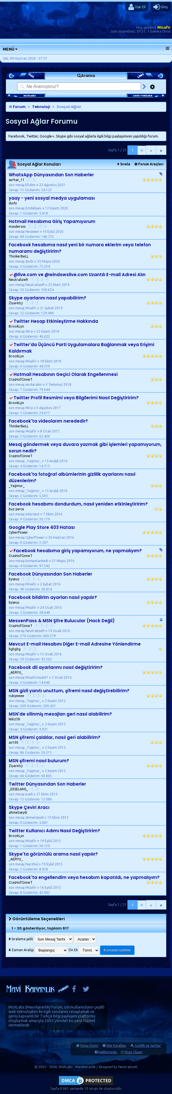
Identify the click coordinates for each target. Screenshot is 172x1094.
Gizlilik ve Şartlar (148, 1045)
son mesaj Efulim (23, 185)
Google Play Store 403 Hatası (42, 527)
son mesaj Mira (22, 331)
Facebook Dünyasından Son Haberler (50, 574)
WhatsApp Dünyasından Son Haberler (51, 175)
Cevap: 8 (15, 892)
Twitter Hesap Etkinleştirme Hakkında (56, 321)
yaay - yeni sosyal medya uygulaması (52, 198)
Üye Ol (136, 7)
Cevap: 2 (15, 496)
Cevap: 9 (15, 519)
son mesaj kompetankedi (30, 561)
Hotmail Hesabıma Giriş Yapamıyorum (52, 221)
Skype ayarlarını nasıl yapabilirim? (47, 298)
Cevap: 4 (15, 466)
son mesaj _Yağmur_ (26, 461)
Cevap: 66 (16, 776)
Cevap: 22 (16, 313)
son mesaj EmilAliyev (26, 208)
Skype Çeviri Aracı (29, 807)
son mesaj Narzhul (25, 864)
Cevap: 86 (16, 752)
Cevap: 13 (16, 190)
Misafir (164, 27)
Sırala (123, 164)
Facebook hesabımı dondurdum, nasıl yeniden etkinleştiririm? (78, 504)
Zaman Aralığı (21, 950)
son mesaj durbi (22, 261)
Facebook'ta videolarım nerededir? (48, 421)
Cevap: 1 (15, 213)
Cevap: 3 (15, 436)
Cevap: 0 (15, 542)
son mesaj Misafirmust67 (30, 677)
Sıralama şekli (21, 939)
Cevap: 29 (16, 659)
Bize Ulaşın (133, 1052)
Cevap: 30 (16, 290)
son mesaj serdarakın (27, 384)
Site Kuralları (116, 1045)
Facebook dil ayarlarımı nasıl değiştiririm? (56, 667)
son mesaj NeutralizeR (28, 285)
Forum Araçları (149, 164)
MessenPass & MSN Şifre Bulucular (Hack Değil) (62, 621)
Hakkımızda (107, 1052)
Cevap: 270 (17, 636)
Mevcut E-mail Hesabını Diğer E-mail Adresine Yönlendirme (75, 644)
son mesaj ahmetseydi (28, 817)
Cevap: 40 (16, 589)
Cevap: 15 (16, 799)
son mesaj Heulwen (25, 231)
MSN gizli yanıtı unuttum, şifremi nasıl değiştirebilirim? (69, 691)
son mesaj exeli (22, 794)
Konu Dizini (89, 1045)
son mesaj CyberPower (28, 537)
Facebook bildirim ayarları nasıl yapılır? (53, 597)
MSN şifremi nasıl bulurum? (39, 761)
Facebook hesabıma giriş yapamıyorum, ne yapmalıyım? (78, 551)
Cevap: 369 (17, 706)
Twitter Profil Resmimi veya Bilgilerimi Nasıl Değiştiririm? (76, 398)
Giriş (160, 7)
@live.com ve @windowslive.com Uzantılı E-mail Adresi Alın (79, 275)
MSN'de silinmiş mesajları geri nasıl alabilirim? (60, 714)
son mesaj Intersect (25, 514)
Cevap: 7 (15, 389)
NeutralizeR (127, 1067)
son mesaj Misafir (24, 308)
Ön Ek (73, 950)
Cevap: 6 (15, 336)
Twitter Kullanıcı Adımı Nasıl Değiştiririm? (54, 831)
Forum (17, 106)
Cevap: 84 (16, 236)
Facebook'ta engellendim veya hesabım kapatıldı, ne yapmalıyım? (84, 877)
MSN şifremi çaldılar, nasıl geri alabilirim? (54, 737)
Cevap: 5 (15, 266)
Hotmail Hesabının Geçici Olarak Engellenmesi (66, 374)
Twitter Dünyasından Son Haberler (47, 784)
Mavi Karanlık (38, 1007)
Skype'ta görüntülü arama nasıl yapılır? (53, 854)
